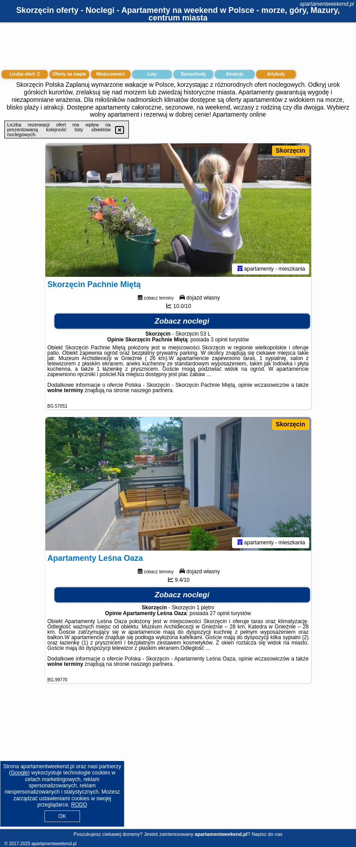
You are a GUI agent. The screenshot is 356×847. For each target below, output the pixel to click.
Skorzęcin (290, 150)
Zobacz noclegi (182, 321)
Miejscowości (110, 74)
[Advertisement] (178, 763)
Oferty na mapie (69, 74)
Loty (151, 74)
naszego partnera (151, 390)
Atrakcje (234, 74)
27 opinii (220, 613)
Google (19, 773)
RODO (79, 805)
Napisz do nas (267, 834)
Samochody (193, 74)
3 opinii (219, 339)
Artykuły (276, 74)
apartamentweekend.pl (327, 4)
